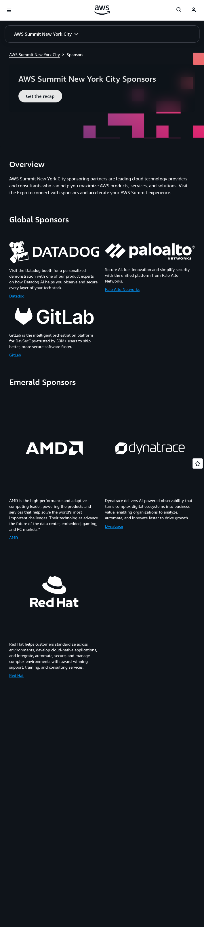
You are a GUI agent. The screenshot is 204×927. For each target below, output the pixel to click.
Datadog (16, 295)
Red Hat (16, 675)
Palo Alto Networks (122, 289)
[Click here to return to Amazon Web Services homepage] (102, 10)
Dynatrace (114, 526)
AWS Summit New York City (34, 54)
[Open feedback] (197, 463)
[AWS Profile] (193, 10)
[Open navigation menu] (9, 10)
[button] (46, 34)
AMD (13, 537)
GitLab (15, 354)
